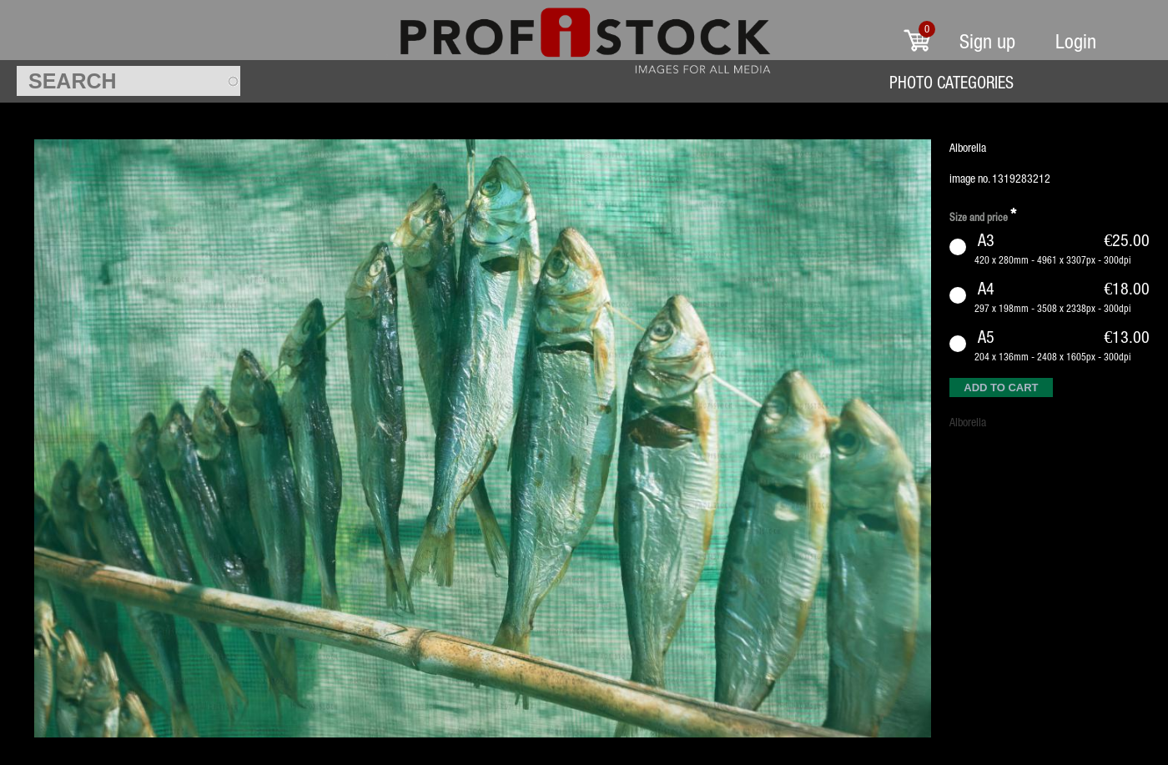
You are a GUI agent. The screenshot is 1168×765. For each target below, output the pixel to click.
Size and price (982, 214)
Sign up (987, 41)
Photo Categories (951, 82)
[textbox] (128, 81)
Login (1075, 41)
